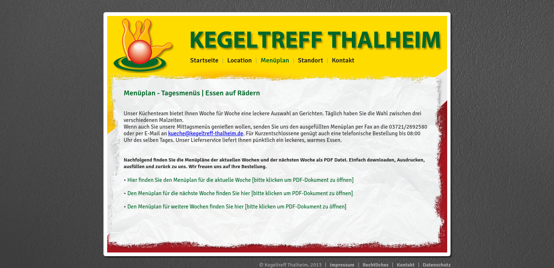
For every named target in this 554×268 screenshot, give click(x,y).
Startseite (204, 60)
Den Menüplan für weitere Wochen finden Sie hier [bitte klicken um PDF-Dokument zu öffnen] (236, 206)
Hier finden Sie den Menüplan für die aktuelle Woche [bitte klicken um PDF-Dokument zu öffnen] (240, 180)
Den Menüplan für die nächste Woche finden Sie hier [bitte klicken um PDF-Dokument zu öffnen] (240, 193)
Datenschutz (437, 265)
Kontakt (343, 60)
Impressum (342, 265)
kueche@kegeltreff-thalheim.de (205, 133)
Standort (310, 60)
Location (239, 60)
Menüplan (275, 60)
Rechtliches (375, 265)
